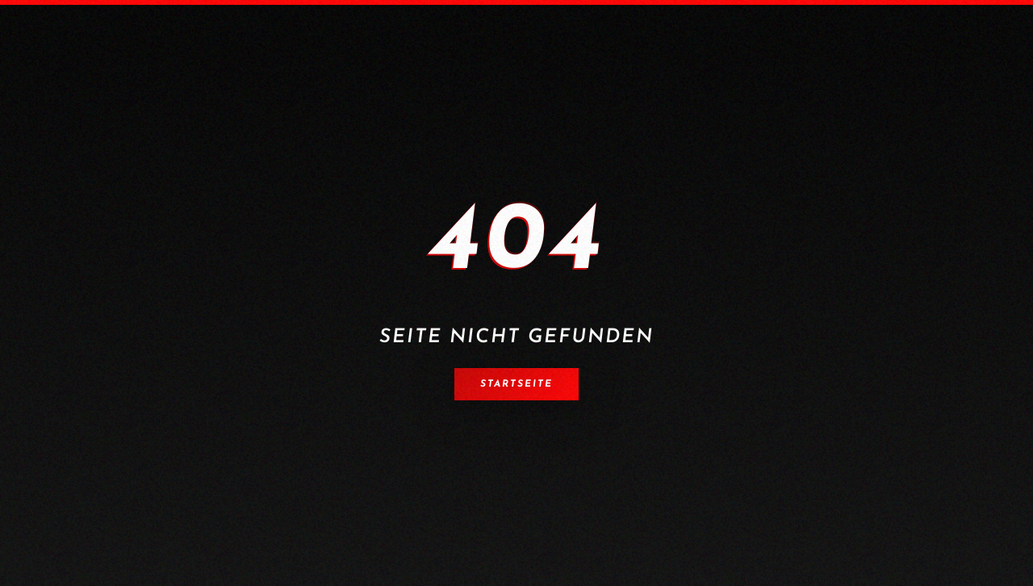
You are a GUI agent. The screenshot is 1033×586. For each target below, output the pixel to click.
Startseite (516, 384)
